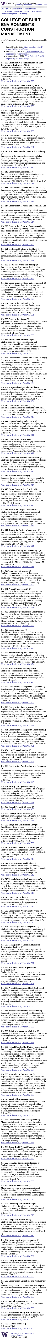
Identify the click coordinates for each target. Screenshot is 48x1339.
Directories (27, 5)
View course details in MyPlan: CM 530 (17, 1006)
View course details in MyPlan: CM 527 (17, 963)
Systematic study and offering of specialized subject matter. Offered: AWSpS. (22, 1303)
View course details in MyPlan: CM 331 (17, 315)
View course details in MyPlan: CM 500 (17, 843)
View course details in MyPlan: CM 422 (17, 625)
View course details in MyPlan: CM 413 (17, 471)
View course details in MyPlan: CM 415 (17, 505)
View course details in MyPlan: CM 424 (17, 664)
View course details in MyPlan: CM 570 (17, 1199)
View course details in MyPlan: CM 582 (17, 1256)
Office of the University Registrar (22, 1333)
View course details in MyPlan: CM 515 (17, 893)
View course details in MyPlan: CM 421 (17, 607)
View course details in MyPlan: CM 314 (17, 222)
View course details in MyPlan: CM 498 (17, 809)
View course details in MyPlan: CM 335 (17, 353)
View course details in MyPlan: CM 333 (17, 335)
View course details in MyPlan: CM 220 (17, 81)
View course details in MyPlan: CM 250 (17, 106)
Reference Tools (40, 5)
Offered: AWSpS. (13, 1325)
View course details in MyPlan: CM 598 (17, 1308)
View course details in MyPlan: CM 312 (17, 183)
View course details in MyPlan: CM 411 (17, 435)
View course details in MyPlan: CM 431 (17, 746)
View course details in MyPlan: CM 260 (17, 131)
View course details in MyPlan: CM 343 (17, 383)
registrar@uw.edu (16, 1335)
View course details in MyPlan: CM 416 (17, 526)
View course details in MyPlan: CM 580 (17, 1236)
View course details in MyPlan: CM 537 (17, 1070)
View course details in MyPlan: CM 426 (17, 682)
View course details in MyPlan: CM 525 (17, 940)
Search (19, 5)
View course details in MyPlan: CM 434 (17, 762)
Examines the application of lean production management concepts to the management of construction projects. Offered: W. (19, 900)
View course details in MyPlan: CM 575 (17, 1215)
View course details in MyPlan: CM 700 (17, 1328)
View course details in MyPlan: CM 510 (17, 859)
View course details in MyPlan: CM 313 (17, 201)
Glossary (22, 14)
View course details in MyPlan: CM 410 (17, 417)
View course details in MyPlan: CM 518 (17, 906)
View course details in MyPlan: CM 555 (17, 1143)
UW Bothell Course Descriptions (15, 11)
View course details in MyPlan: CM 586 (17, 1276)
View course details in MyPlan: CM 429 (17, 725)
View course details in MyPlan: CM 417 (17, 546)
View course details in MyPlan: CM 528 (17, 984)
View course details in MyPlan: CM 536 (17, 1043)
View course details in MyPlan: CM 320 (17, 244)
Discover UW (17, 9)
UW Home (5, 9)
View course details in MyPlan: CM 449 (17, 782)
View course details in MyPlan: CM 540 (17, 1115)
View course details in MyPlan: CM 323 (17, 299)
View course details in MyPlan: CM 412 (17, 453)
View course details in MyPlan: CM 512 (17, 875)
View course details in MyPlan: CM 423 (17, 648)
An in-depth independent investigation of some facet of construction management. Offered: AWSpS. (23, 1314)
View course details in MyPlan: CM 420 (17, 585)
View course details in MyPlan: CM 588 (17, 1297)
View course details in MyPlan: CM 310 (17, 167)
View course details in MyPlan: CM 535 (17, 1027)
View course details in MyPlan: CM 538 (17, 1095)
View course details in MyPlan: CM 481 (17, 802)
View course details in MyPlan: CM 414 (17, 485)
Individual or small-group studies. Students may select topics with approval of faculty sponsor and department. (24, 815)
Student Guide (30, 9)
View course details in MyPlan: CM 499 (17, 820)
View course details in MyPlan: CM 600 (17, 1319)
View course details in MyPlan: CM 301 (17, 147)
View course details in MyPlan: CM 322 (17, 278)
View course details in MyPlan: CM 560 (17, 1158)
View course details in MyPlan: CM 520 (17, 922)
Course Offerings (22, 49)
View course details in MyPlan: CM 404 (17, 401)
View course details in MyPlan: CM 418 (17, 567)
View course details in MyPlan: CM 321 (17, 260)
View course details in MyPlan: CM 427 (17, 703)
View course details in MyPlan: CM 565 (17, 1181)
